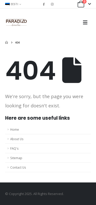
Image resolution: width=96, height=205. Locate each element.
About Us (17, 139)
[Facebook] (43, 4)
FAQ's (14, 148)
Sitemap (16, 158)
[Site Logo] (16, 22)
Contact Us (18, 167)
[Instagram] (52, 4)
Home (14, 129)
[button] (87, 22)
